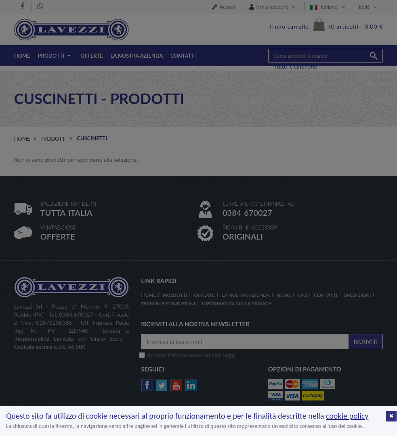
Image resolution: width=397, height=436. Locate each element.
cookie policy (347, 416)
